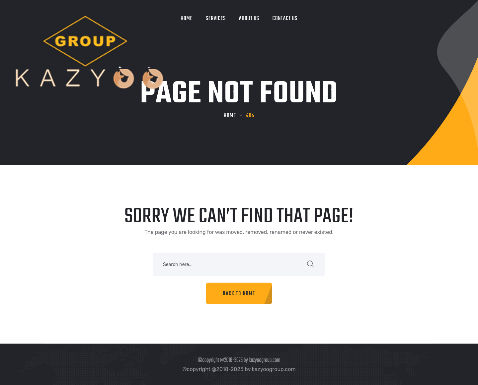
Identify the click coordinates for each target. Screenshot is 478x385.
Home (187, 19)
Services (216, 19)
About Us (249, 19)
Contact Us (285, 19)
